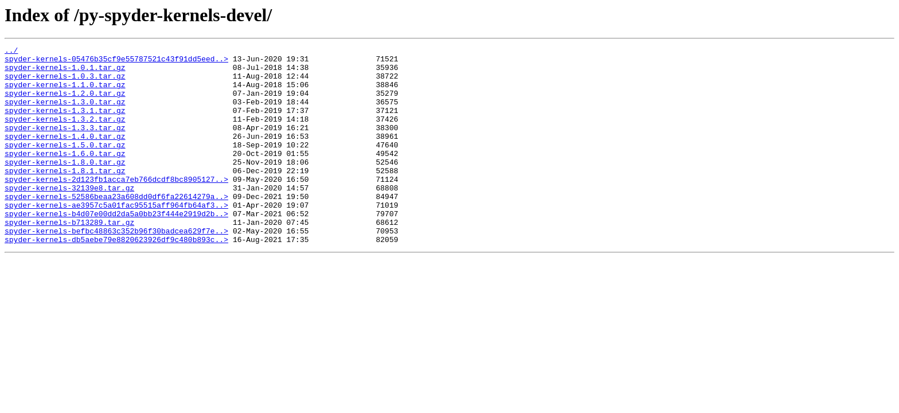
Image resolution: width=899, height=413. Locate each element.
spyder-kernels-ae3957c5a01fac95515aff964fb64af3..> (116, 237)
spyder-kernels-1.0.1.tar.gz (65, 72)
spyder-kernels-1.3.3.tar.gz (65, 144)
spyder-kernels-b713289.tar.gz (69, 258)
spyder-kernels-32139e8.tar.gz (69, 217)
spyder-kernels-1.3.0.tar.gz (65, 113)
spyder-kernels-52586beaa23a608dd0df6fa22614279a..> (116, 227)
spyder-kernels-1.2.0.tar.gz (65, 103)
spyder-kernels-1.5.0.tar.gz (65, 165)
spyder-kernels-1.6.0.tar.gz (65, 175)
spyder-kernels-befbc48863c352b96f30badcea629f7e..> (116, 268)
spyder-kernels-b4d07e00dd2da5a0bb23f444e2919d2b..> (116, 248)
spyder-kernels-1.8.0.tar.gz (65, 186)
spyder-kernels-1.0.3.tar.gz (65, 82)
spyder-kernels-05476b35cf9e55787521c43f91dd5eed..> (116, 62)
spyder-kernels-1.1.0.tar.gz (65, 93)
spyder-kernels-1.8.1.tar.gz (65, 196)
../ (11, 51)
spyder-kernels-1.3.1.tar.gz (65, 124)
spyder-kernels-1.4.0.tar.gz (65, 155)
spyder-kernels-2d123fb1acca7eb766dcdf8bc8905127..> (116, 206)
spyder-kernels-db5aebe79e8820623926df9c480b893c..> (116, 279)
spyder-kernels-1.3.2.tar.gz (65, 134)
